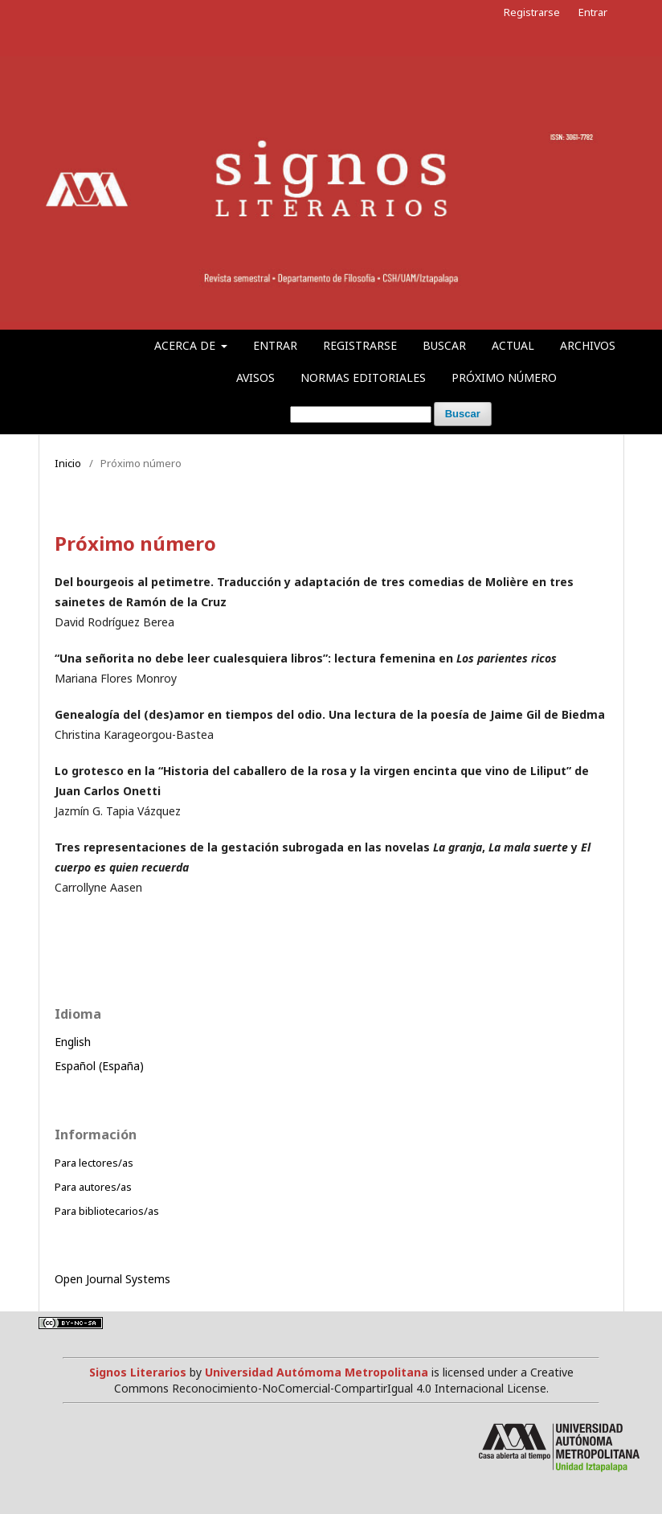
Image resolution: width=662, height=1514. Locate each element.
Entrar (275, 345)
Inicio (68, 463)
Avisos (255, 377)
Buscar (444, 345)
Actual (513, 345)
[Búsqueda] (360, 414)
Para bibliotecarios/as (107, 1211)
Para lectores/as (94, 1162)
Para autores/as (93, 1187)
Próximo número (504, 377)
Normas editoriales (363, 377)
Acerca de (186, 345)
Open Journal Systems (112, 1278)
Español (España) (99, 1065)
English (73, 1041)
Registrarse (360, 345)
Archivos (587, 345)
